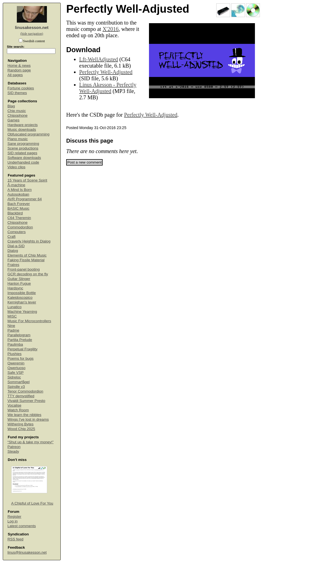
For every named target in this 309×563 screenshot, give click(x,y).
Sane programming (23, 144)
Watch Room (18, 410)
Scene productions (22, 148)
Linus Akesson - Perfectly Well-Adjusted (107, 88)
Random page (19, 70)
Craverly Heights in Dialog (28, 241)
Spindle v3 (16, 387)
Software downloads (24, 158)
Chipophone (17, 115)
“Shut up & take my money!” (30, 442)
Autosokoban (18, 194)
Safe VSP (15, 372)
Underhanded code (23, 162)
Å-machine (16, 185)
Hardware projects (22, 125)
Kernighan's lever (21, 302)
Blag (11, 106)
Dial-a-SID (16, 246)
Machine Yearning (22, 311)
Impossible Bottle (21, 293)
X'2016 (111, 29)
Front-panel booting (23, 269)
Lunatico (14, 307)
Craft (11, 236)
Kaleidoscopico (20, 297)
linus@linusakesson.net (27, 552)
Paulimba (15, 344)
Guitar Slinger (18, 279)
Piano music (17, 139)
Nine (11, 326)
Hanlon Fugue (19, 283)
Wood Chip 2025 (21, 429)
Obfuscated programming (28, 134)
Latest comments (21, 526)
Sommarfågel (18, 382)
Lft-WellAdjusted (98, 59)
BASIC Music (18, 208)
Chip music (16, 111)
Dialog (12, 251)
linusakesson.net (32, 27)
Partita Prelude (19, 340)
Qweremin (16, 363)
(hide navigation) (31, 34)
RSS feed (15, 539)
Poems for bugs (20, 358)
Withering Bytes (20, 424)
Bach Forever (18, 204)
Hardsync (15, 288)
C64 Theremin (19, 218)
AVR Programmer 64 (24, 199)
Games (13, 120)
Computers (16, 232)
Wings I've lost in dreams (28, 419)
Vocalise (14, 405)
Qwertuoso (16, 368)
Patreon (13, 447)
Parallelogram (18, 335)
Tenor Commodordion (25, 391)
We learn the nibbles (24, 415)
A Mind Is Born (19, 190)
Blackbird (15, 213)
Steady (13, 451)
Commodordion (20, 227)
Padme (13, 330)
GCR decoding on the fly (27, 274)
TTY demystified (20, 396)
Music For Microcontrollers (29, 321)
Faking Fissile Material (25, 260)
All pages (15, 75)
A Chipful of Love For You (32, 503)
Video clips (16, 167)
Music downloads (21, 129)
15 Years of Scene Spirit (27, 180)
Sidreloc (14, 377)
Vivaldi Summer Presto (26, 401)
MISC (12, 316)
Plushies (14, 354)
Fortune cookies (20, 88)
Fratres (13, 265)
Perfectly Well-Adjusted (105, 72)
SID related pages (22, 153)
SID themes (17, 93)
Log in (12, 521)
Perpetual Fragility (22, 349)
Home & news (19, 65)
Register (14, 516)
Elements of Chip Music (27, 255)
